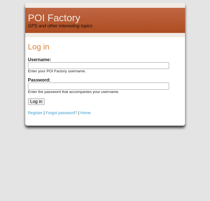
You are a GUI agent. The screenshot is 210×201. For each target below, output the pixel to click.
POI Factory (54, 17)
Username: (39, 59)
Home (85, 113)
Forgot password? (61, 113)
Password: (39, 80)
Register (35, 113)
